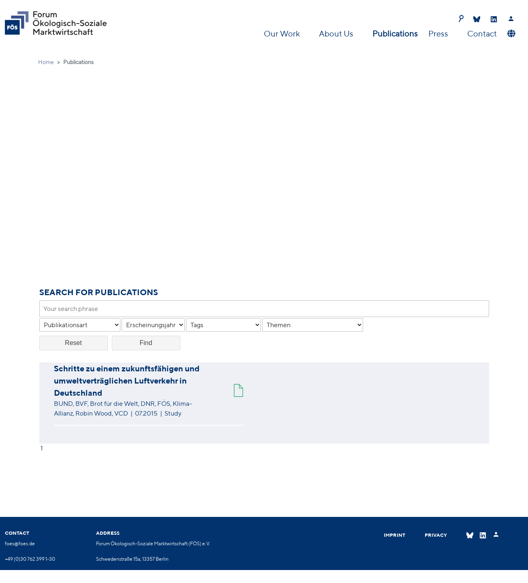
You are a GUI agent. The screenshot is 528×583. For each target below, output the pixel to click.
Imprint (394, 535)
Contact (482, 33)
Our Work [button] (282, 33)
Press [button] (439, 33)
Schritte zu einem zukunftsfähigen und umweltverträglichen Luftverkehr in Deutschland (126, 380)
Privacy (436, 535)
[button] (510, 33)
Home (46, 62)
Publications (395, 33)
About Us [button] (337, 33)
